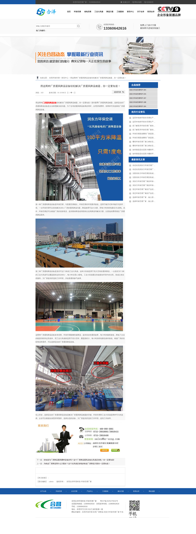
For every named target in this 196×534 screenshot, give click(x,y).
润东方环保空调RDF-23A (137, 94)
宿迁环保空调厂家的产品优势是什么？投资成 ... (144, 189)
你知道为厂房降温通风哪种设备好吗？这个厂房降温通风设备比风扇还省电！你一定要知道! (79, 460)
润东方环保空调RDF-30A (137, 90)
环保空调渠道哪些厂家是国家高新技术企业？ (144, 134)
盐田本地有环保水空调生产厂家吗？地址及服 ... (144, 118)
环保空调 (77, 12)
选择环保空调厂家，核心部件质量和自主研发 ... (144, 197)
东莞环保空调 (54, 78)
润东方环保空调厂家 (112, 512)
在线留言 (150, 2)
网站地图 (138, 2)
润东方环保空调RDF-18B (137, 102)
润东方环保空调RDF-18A (137, 106)
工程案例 (120, 12)
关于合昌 (43, 491)
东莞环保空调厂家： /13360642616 (86, 2)
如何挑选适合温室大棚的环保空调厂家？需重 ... (144, 150)
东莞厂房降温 (98, 512)
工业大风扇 (98, 12)
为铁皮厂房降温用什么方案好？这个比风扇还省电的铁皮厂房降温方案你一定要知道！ (77, 464)
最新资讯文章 (138, 159)
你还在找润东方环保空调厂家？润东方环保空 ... (144, 165)
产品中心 (90, 491)
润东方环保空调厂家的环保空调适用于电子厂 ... (144, 181)
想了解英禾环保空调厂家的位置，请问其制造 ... (144, 126)
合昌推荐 (135, 85)
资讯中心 (130, 12)
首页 (69, 12)
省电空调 (87, 12)
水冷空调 (74, 491)
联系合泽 (150, 12)
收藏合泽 (126, 2)
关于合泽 (140, 12)
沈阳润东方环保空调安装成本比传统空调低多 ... (144, 173)
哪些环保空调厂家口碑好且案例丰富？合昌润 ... (144, 142)
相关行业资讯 (138, 112)
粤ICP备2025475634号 (109, 501)
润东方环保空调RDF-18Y (137, 98)
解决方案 (121, 491)
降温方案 (109, 12)
